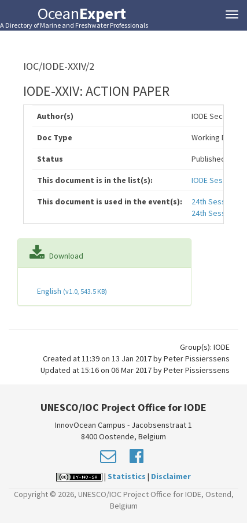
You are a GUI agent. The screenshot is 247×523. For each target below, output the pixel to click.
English (71, 291)
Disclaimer (171, 476)
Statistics (127, 476)
